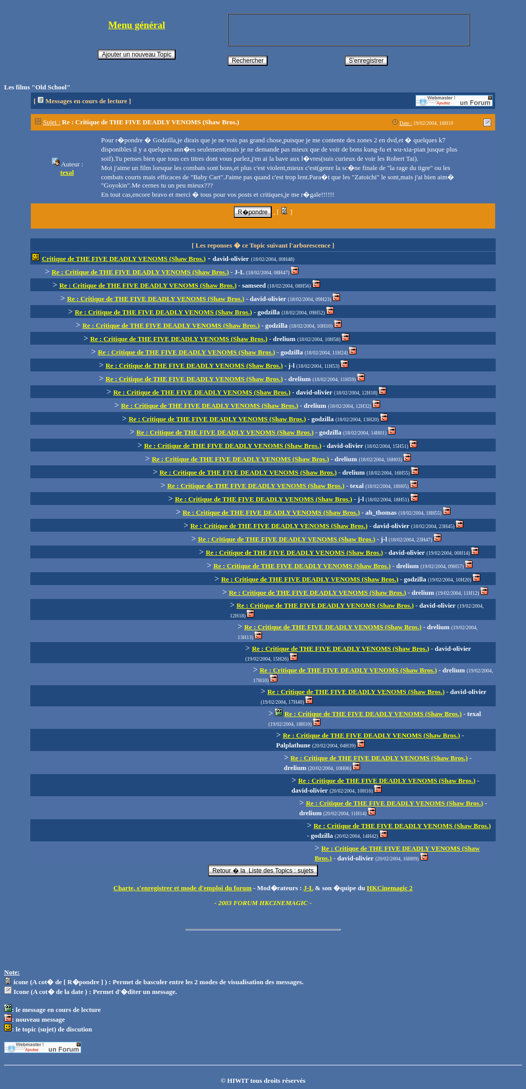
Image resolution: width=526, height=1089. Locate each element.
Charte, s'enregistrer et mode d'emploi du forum (183, 888)
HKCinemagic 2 (389, 888)
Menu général (136, 25)
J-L (308, 888)
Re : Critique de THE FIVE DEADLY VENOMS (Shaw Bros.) (140, 272)
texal (67, 172)
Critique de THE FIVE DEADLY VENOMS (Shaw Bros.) (123, 258)
